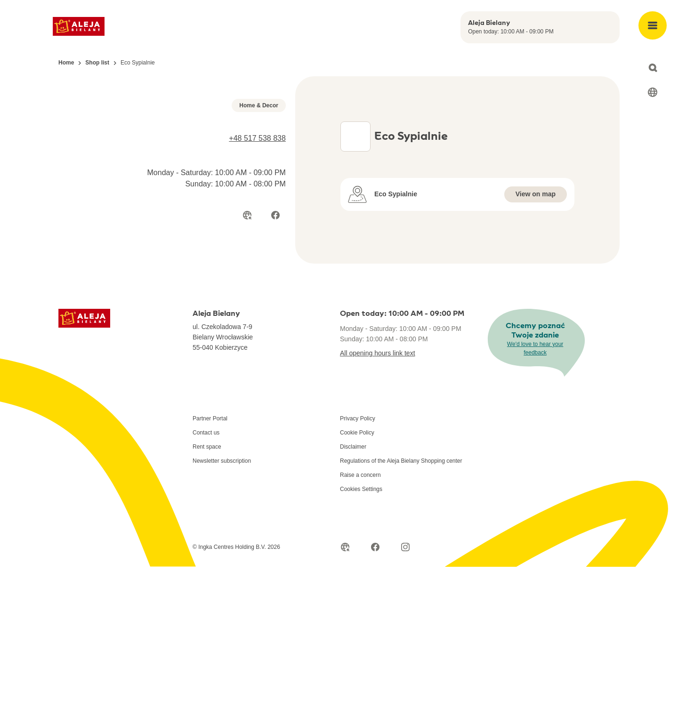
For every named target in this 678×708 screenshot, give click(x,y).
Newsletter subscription (222, 602)
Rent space (207, 588)
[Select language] (652, 92)
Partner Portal (210, 559)
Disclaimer (353, 588)
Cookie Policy (357, 574)
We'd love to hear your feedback (535, 489)
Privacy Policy (357, 559)
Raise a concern (360, 616)
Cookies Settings (361, 630)
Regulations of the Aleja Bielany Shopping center (401, 602)
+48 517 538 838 (257, 318)
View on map (536, 209)
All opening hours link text (377, 494)
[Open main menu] (652, 25)
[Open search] (652, 67)
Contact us (206, 574)
